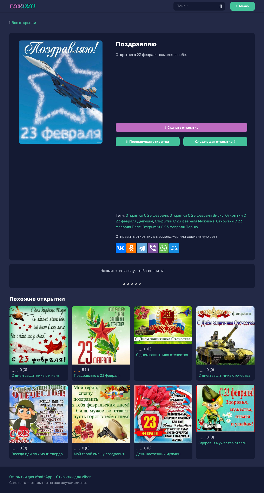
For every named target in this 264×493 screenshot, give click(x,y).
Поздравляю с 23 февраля (97, 375)
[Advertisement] (181, 90)
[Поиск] (199, 6)
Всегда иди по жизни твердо (37, 454)
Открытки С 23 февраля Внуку (197, 215)
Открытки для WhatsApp (30, 477)
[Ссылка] (22, 6)
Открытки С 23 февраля (147, 215)
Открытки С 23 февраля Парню (170, 227)
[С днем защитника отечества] (163, 325)
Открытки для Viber (73, 477)
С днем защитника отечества (162, 355)
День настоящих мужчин (158, 454)
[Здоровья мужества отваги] (225, 408)
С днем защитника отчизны (36, 375)
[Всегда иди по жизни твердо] (38, 414)
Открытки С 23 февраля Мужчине (184, 221)
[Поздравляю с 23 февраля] (101, 335)
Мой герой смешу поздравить (100, 454)
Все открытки (24, 22)
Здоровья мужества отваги (222, 443)
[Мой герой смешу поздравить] (101, 414)
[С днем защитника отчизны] (38, 335)
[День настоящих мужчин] (163, 414)
